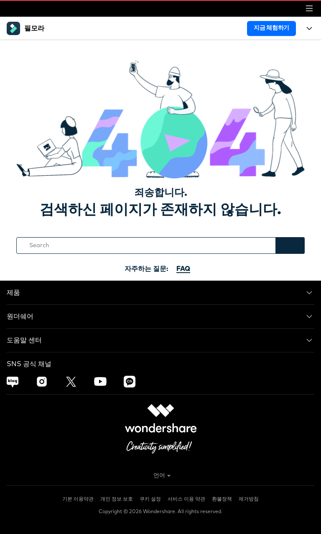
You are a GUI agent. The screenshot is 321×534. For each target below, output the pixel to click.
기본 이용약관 (78, 499)
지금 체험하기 (271, 28)
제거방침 (249, 499)
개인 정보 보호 (116, 499)
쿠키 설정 (150, 499)
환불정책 (222, 499)
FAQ (183, 269)
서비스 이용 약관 (186, 499)
